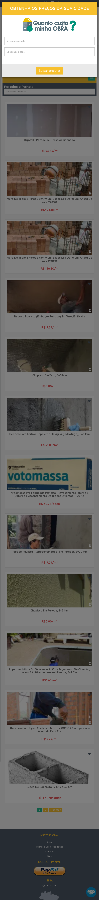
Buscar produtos (49, 71)
